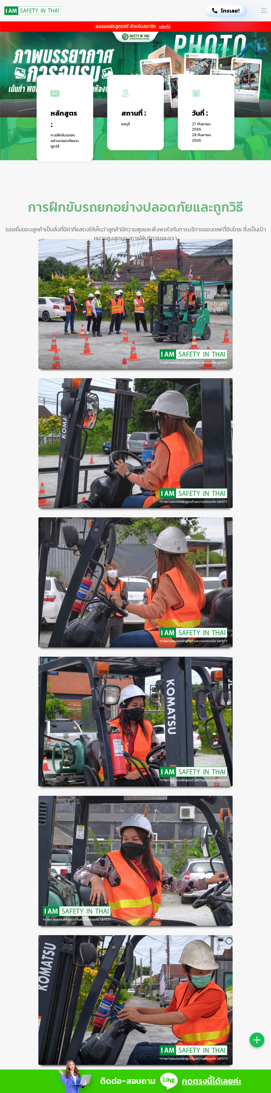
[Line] (236, 950)
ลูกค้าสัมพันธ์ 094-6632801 (135, 980)
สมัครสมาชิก (184, 947)
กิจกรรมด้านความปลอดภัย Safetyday (189, 974)
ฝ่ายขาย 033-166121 (127, 973)
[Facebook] (225, 950)
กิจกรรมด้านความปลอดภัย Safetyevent (189, 994)
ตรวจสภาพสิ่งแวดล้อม (186, 957)
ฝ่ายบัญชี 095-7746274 (132, 967)
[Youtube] (247, 950)
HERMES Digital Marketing (132, 1027)
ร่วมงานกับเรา (185, 1008)
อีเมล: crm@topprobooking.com (137, 996)
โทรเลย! (226, 10)
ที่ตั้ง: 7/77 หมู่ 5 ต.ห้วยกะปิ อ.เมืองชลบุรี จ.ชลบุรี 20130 (134, 951)
